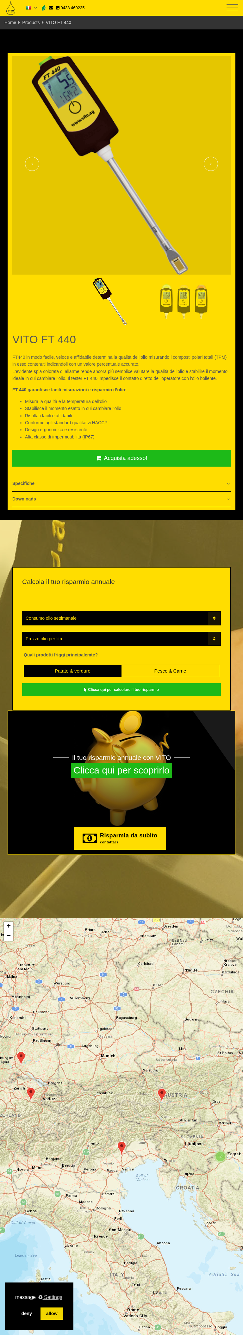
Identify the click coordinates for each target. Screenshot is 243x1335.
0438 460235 (70, 7)
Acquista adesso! (121, 458)
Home (10, 22)
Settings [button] (50, 1297)
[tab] (121, 484)
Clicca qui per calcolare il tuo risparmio (121, 689)
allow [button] (52, 1313)
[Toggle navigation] (232, 8)
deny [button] (26, 1313)
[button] (21, 1058)
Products (31, 22)
